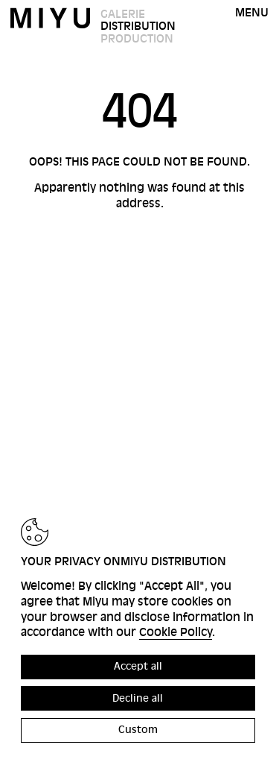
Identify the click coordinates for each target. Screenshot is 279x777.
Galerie (122, 14)
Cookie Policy (175, 632)
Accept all (138, 666)
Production (136, 38)
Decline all (137, 698)
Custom (138, 729)
